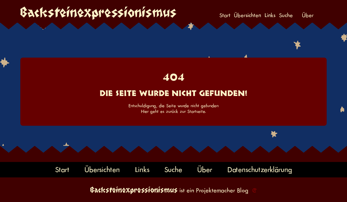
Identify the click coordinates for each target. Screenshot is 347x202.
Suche (286, 15)
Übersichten (247, 15)
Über (308, 15)
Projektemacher (215, 190)
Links (270, 15)
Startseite (196, 111)
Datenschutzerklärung (259, 169)
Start (224, 15)
